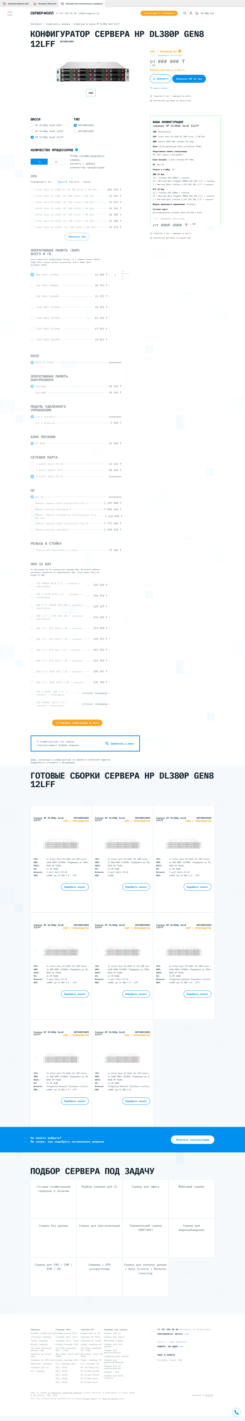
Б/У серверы (38, 1371)
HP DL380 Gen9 (89, 1378)
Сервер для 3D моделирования (112, 1367)
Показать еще (77, 236)
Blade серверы (39, 1344)
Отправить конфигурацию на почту (77, 723)
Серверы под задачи (115, 1329)
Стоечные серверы (41, 1337)
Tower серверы (39, 1340)
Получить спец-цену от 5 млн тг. (167, 70)
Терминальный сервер (116, 1356)
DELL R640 (61, 1374)
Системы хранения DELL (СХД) (66, 1349)
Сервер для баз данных (113, 1345)
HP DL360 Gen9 (89, 1382)
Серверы (35, 1329)
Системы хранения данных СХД (41, 1349)
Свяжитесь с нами (119, 743)
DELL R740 (61, 1371)
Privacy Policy (90, 1399)
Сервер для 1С (112, 1333)
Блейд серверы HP (91, 1344)
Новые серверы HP (91, 1360)
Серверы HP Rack (90, 1337)
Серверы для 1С (40, 1367)
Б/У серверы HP (90, 1363)
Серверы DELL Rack (67, 1337)
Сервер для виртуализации (112, 1351)
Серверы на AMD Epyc (43, 1360)
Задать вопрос (159, 88)
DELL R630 (61, 1382)
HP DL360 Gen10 (90, 1374)
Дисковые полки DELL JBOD (68, 1355)
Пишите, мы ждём (167, 1346)
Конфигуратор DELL (67, 1333)
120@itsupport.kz (89, 13)
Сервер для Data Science (113, 1376)
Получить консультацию (192, 1139)
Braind (209, 1395)
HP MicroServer (90, 1367)
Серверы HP (87, 1329)
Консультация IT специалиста (159, 13)
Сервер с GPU (112, 1372)
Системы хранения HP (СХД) (91, 1349)
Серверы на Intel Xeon (41, 1355)
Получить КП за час (189, 78)
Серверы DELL (63, 1329)
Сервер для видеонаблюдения (113, 1361)
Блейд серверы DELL (67, 1344)
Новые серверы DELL (67, 1360)
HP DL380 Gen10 (90, 1371)
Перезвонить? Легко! (170, 1334)
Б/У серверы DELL (66, 1363)
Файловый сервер (113, 1340)
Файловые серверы (41, 1363)
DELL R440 (61, 1378)
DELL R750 (61, 1367)
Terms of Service (110, 1399)
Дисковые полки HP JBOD (92, 1355)
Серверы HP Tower (91, 1340)
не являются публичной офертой (65, 1393)
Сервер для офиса (114, 1337)
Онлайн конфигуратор (43, 1333)
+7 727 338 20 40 (66, 13)
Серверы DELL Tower (67, 1340)
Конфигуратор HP (90, 1333)
